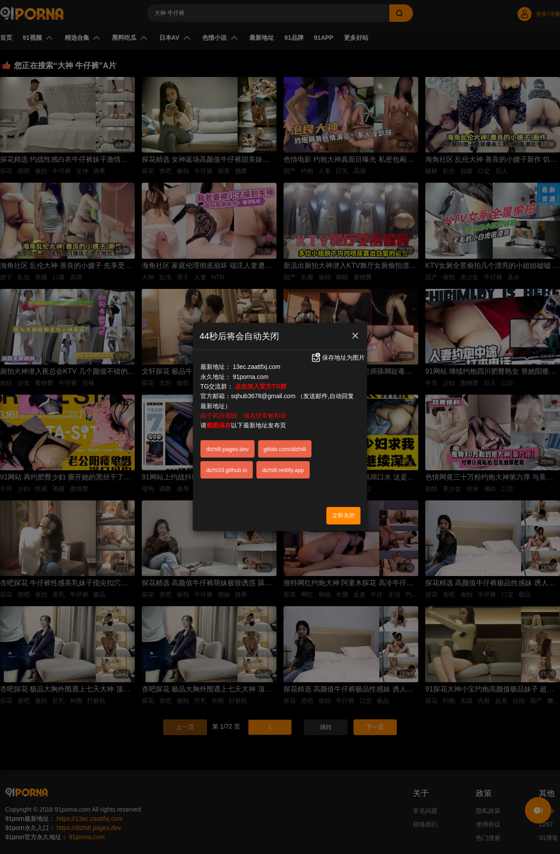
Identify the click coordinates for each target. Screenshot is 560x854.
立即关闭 (343, 515)
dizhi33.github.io (226, 470)
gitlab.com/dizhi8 (285, 449)
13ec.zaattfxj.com (256, 366)
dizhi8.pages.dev (227, 449)
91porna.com (251, 376)
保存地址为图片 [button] (338, 357)
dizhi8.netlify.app (283, 470)
